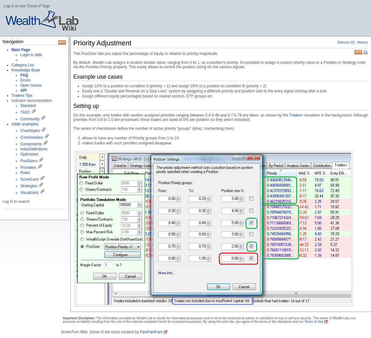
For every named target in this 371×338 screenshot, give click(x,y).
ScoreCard (29, 179)
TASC (25, 112)
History (362, 42)
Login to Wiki (31, 55)
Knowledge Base (25, 70)
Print (365, 52)
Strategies (28, 186)
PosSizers (28, 161)
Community (30, 119)
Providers (28, 167)
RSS (358, 51)
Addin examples (24, 124)
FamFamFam (151, 332)
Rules (25, 172)
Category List (22, 65)
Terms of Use (313, 321)
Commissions (31, 137)
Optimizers (29, 154)
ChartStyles (30, 131)
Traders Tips (21, 95)
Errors (25, 80)
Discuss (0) (346, 42)
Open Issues (31, 85)
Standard (28, 105)
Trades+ (296, 115)
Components (31, 144)
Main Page (20, 50)
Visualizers (29, 192)
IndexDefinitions (33, 149)
